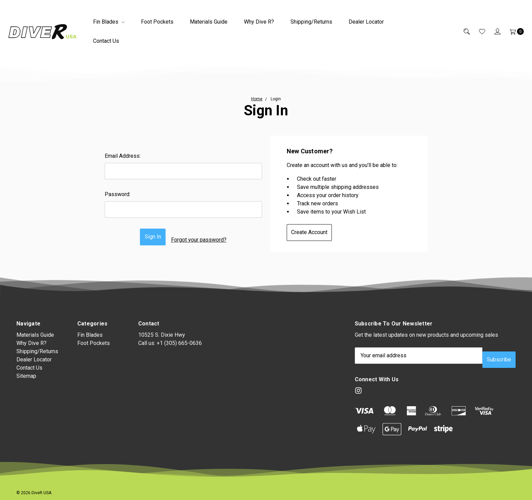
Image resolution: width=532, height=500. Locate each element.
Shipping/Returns (311, 21)
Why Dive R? (259, 21)
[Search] (462, 31)
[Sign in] (493, 31)
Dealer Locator (366, 21)
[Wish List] (477, 31)
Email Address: (123, 156)
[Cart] (512, 31)
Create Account (313, 232)
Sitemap (26, 381)
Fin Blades (109, 21)
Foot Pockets (157, 21)
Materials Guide (209, 21)
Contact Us (106, 41)
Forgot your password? (203, 237)
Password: (117, 194)
